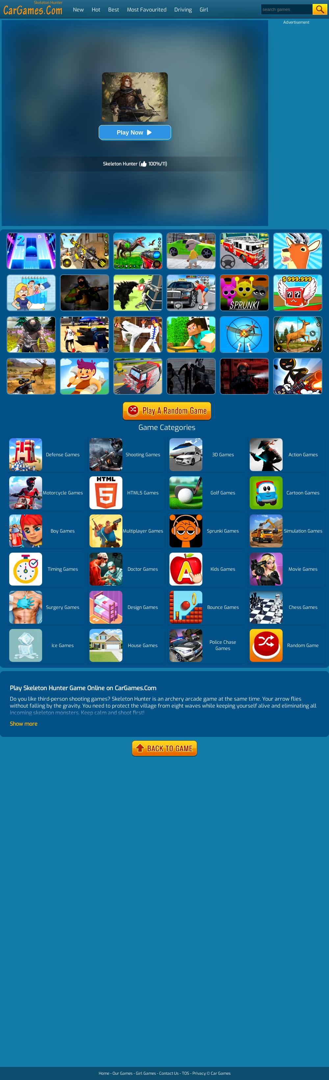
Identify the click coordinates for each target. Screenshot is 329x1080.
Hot (96, 9)
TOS (185, 1073)
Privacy (199, 1073)
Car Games (221, 1073)
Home (104, 1073)
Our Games (123, 1073)
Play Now (135, 132)
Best (113, 9)
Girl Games (146, 1073)
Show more (24, 723)
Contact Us (169, 1073)
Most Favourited (146, 9)
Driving (183, 9)
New (78, 9)
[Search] (286, 9)
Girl (204, 9)
